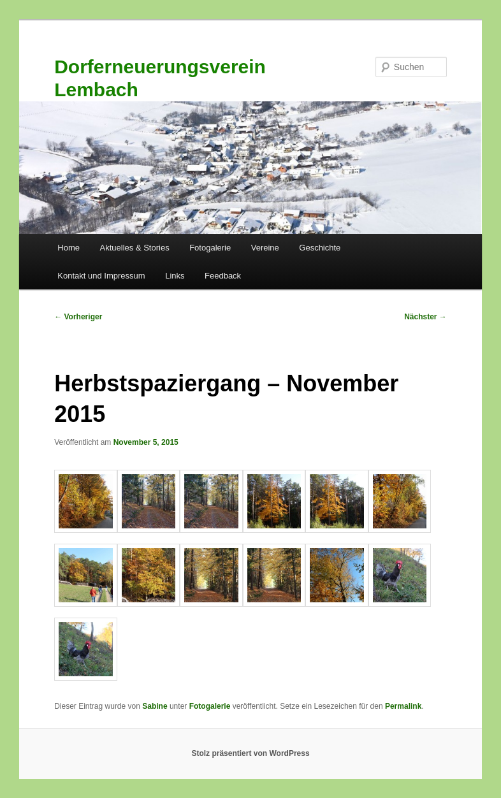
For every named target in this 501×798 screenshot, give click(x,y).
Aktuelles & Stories (135, 247)
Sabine (154, 706)
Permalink (403, 706)
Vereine (265, 247)
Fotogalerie (210, 247)
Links (174, 275)
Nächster (425, 316)
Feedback (223, 275)
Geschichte (319, 247)
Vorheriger (78, 316)
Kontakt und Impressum (101, 275)
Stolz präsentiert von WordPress (250, 753)
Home (68, 247)
